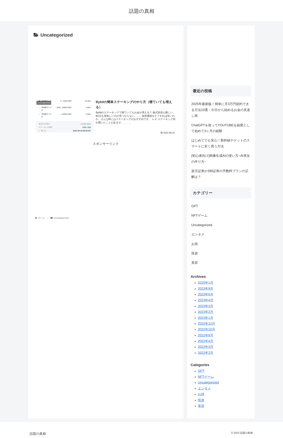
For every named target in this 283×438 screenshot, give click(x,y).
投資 (194, 253)
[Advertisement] (106, 66)
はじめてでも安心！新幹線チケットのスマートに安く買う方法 (220, 143)
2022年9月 (205, 335)
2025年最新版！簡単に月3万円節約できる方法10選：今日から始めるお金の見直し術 (220, 109)
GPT (194, 206)
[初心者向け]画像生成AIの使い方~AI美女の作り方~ (220, 158)
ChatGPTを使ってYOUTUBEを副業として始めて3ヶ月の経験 (220, 128)
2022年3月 (205, 347)
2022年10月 (206, 329)
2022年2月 (205, 353)
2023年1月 (205, 318)
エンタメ (197, 234)
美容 (194, 262)
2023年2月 (205, 312)
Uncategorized (201, 225)
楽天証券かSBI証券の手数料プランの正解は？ (220, 174)
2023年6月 (205, 294)
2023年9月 (205, 288)
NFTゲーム (199, 215)
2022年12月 (206, 323)
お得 (194, 244)
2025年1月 (205, 282)
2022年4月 (205, 341)
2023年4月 (205, 300)
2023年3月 (205, 306)
